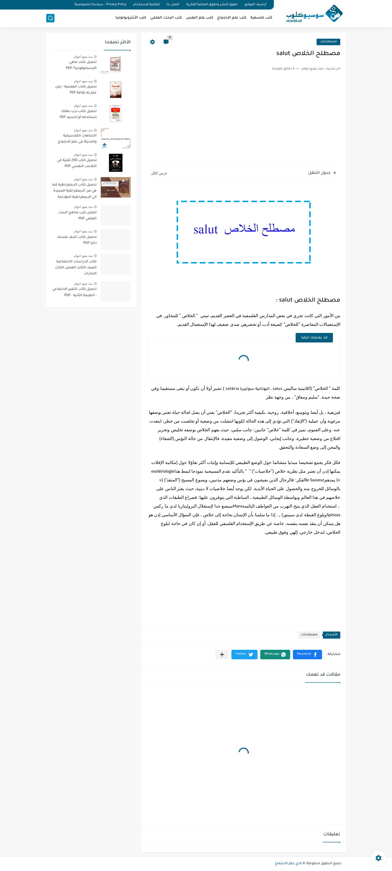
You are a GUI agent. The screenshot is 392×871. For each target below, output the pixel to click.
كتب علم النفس (199, 18)
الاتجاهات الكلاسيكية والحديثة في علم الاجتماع (77, 139)
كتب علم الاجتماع (231, 18)
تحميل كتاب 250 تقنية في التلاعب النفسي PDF (77, 163)
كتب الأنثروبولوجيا (130, 18)
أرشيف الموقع (255, 5)
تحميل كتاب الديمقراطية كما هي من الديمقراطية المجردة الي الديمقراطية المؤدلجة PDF (74, 192)
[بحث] (50, 18)
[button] (307, 654)
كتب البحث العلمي (166, 18)
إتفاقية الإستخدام (146, 5)
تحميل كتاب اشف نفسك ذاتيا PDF (77, 240)
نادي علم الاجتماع (288, 864)
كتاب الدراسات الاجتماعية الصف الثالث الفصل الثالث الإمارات (76, 268)
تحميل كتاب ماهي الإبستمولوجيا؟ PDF (81, 65)
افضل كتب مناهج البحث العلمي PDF (77, 216)
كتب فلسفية (261, 18)
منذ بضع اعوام (83, 57)
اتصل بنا (173, 5)
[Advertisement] (243, 123)
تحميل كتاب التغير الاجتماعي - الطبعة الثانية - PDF (74, 292)
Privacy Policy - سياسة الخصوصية (100, 5)
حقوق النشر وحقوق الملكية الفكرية (212, 5)
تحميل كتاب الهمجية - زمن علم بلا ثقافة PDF (76, 90)
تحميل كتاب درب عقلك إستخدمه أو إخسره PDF (78, 114)
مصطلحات (328, 42)
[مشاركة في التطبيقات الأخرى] (222, 654)
